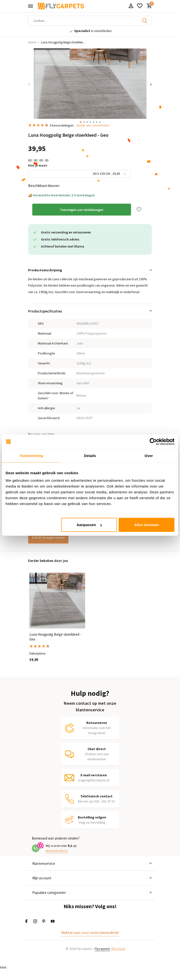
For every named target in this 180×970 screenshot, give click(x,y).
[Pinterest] (44, 921)
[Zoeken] (90, 20)
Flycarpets (102, 948)
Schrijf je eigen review (48, 537)
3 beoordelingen (51, 125)
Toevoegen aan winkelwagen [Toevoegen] (81, 210)
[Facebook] (26, 921)
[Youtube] (53, 921)
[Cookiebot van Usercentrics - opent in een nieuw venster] (153, 441)
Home (34, 42)
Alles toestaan (146, 525)
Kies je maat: (38, 165)
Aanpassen (89, 525)
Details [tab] (90, 455)
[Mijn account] (131, 6)
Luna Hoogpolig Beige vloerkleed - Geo (55, 636)
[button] (80, 122)
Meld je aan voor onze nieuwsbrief (90, 932)
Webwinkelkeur (57, 851)
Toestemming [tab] (31, 455)
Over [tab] (149, 455)
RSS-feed (118, 948)
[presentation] (29, 84)
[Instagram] (35, 921)
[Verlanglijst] (139, 6)
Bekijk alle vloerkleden (93, 125)
